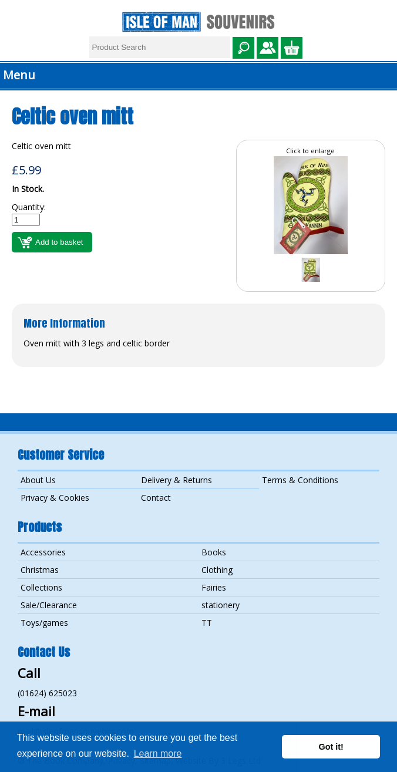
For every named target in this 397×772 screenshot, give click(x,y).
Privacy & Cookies (55, 497)
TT (206, 622)
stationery (220, 605)
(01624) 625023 (47, 693)
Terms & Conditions (300, 480)
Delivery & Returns (176, 480)
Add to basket (59, 242)
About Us (38, 480)
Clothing (217, 569)
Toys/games (44, 622)
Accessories (43, 552)
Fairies (213, 587)
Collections (41, 587)
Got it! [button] (331, 746)
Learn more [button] (158, 753)
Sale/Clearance (49, 605)
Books (213, 552)
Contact (156, 497)
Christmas (40, 569)
